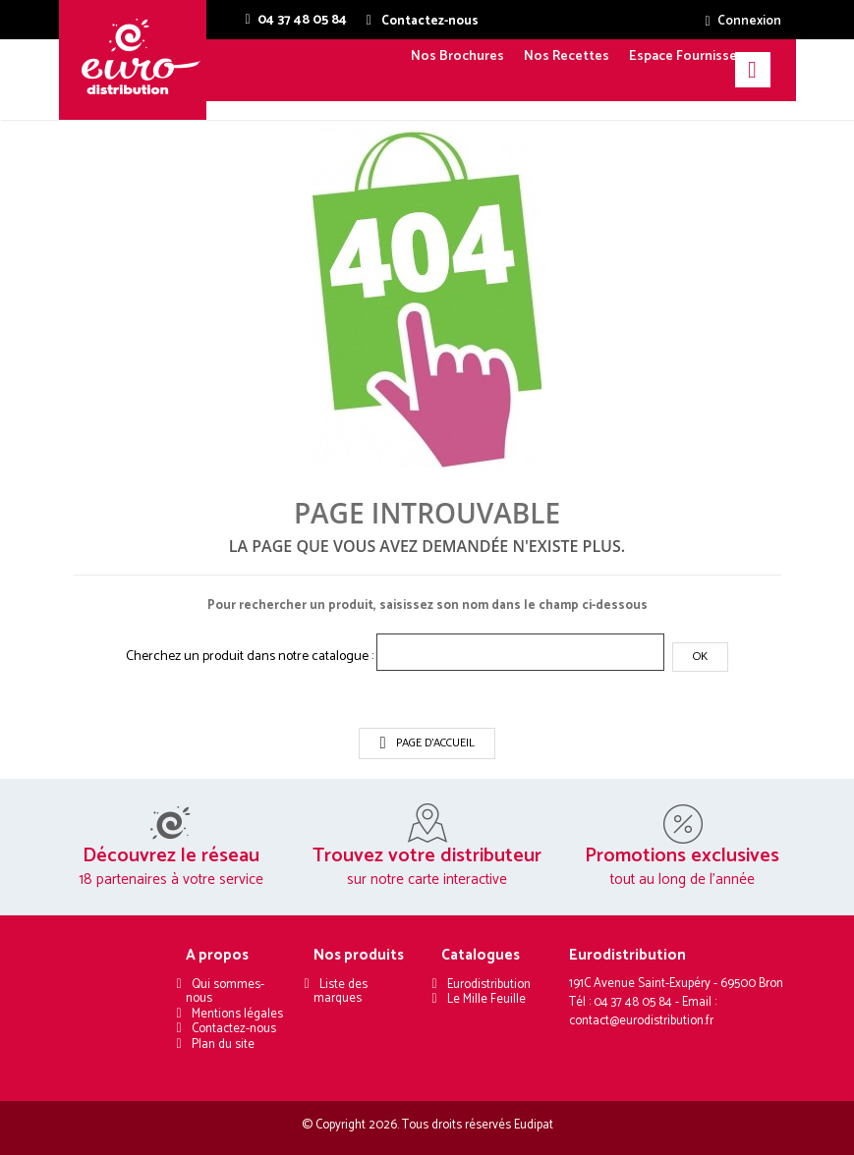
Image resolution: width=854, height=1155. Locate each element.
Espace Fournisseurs (693, 56)
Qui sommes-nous (224, 992)
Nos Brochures (457, 56)
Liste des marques (340, 992)
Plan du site (223, 1044)
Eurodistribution (489, 984)
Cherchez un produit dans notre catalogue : (249, 656)
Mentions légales (237, 1014)
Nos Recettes (566, 56)
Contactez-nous (234, 1028)
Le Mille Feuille (486, 999)
